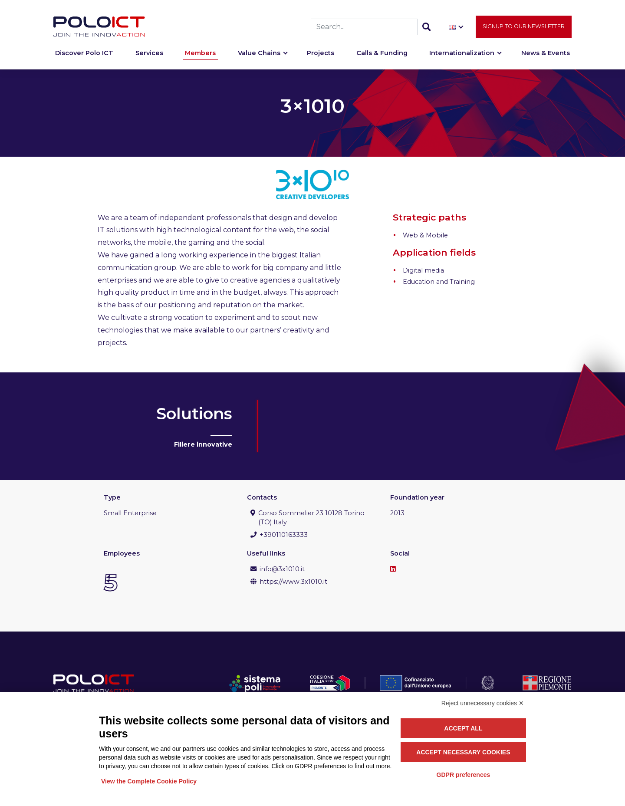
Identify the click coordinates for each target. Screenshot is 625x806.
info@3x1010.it (282, 569)
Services (149, 57)
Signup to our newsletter (524, 30)
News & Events (545, 57)
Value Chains (259, 57)
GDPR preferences (463, 774)
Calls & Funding (382, 57)
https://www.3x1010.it (293, 582)
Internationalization (461, 57)
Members (200, 57)
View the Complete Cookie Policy (149, 781)
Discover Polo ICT (84, 57)
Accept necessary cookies (463, 752)
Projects (320, 57)
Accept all (463, 728)
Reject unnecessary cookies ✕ (482, 703)
